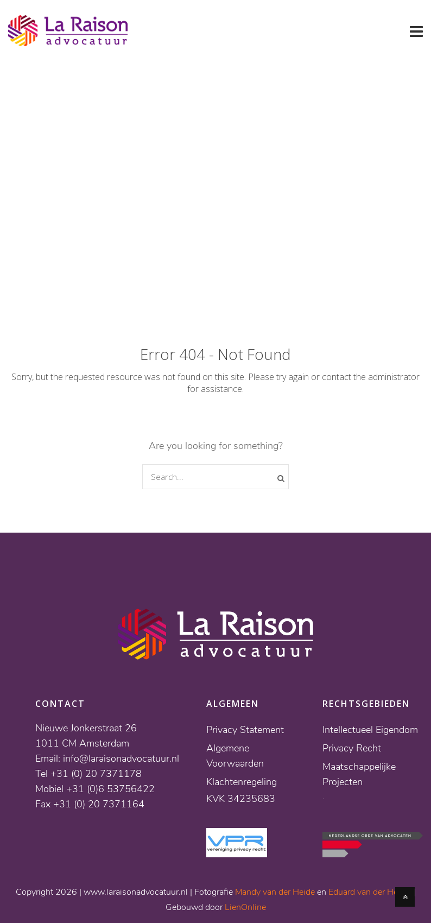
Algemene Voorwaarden (235, 756)
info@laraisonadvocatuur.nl (121, 758)
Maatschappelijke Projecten (359, 774)
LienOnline (245, 907)
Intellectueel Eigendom (370, 729)
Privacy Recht (351, 748)
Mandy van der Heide (275, 892)
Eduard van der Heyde (369, 892)
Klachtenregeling (241, 781)
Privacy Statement (245, 729)
